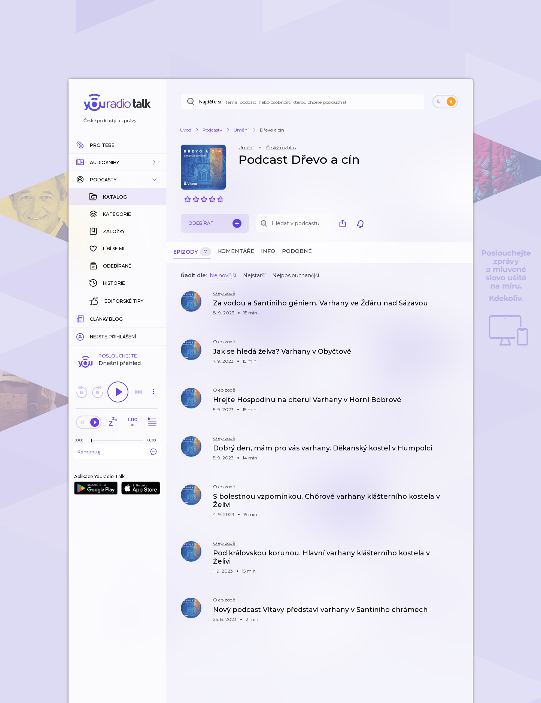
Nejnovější (223, 275)
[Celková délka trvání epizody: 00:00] (153, 318)
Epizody (192, 252)
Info (268, 251)
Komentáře (236, 251)
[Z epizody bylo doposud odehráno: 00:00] (81, 318)
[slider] (91, 318)
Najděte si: (210, 102)
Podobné (297, 251)
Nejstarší (254, 275)
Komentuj (117, 329)
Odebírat (214, 223)
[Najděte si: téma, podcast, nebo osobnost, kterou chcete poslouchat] (302, 101)
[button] (117, 162)
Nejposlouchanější (295, 275)
